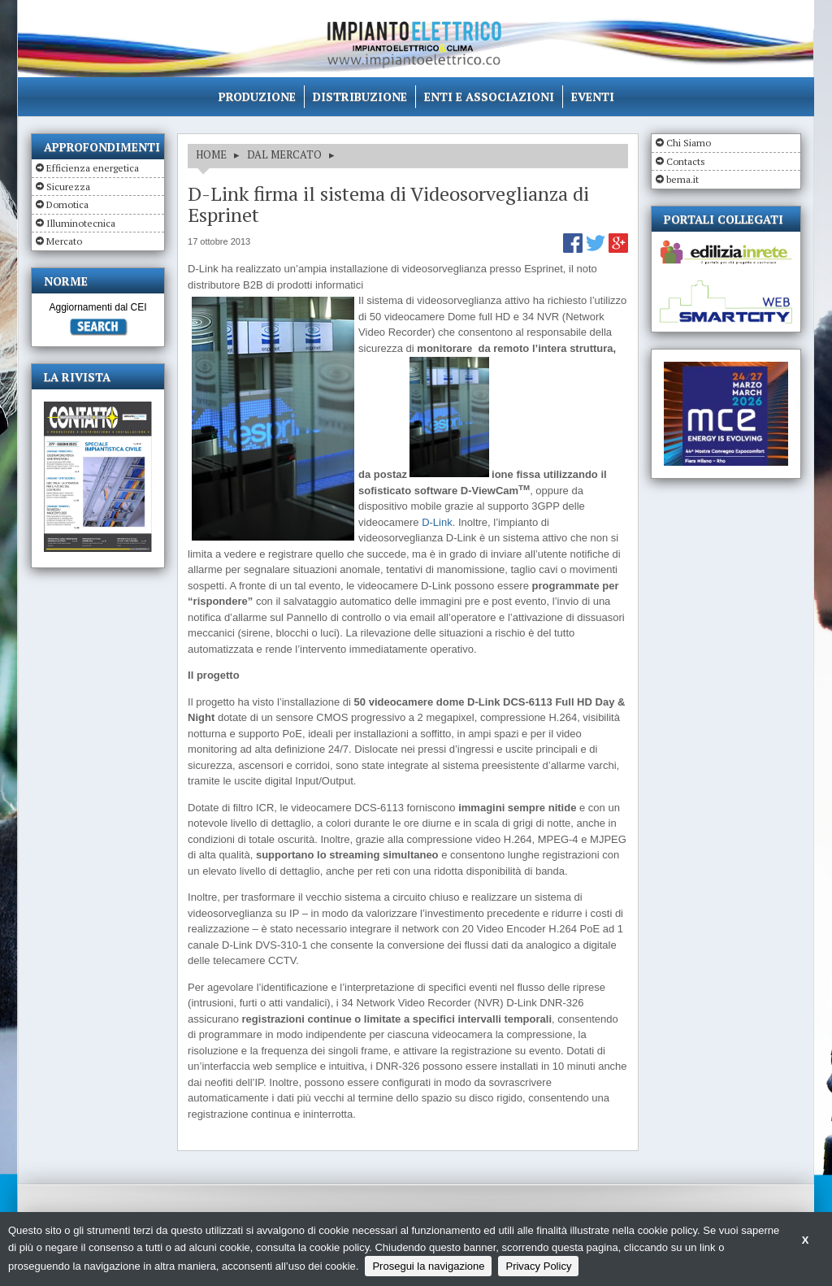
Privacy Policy (538, 1266)
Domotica (67, 204)
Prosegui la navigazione (428, 1266)
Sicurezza (68, 186)
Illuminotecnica (80, 223)
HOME (211, 154)
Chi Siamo (688, 143)
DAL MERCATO (284, 154)
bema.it (682, 179)
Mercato (64, 241)
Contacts (685, 161)
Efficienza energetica (92, 168)
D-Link (437, 522)
